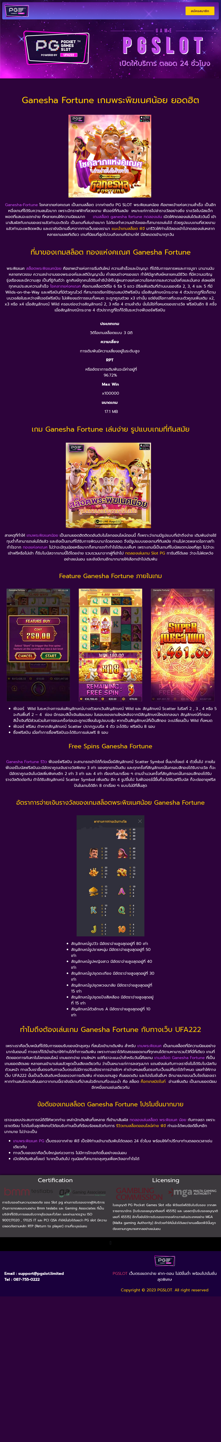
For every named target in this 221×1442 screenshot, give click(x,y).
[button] (110, 1243)
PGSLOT (120, 1273)
